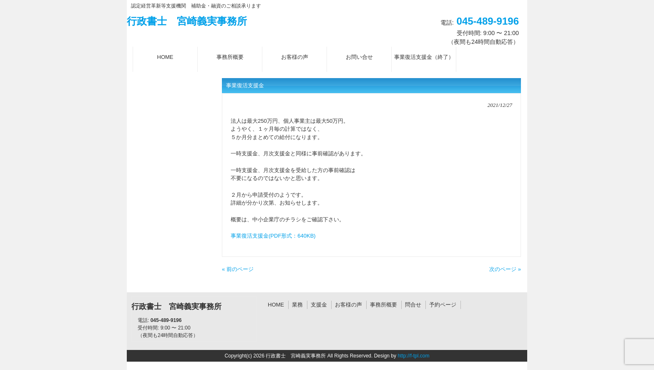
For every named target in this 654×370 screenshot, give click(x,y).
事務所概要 (383, 305)
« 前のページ (238, 269)
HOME (276, 305)
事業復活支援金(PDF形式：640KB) (273, 236)
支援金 (319, 305)
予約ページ (442, 305)
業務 (297, 305)
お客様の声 (348, 305)
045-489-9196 (488, 21)
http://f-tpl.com (413, 356)
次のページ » (505, 269)
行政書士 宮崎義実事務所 (187, 21)
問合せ (413, 305)
